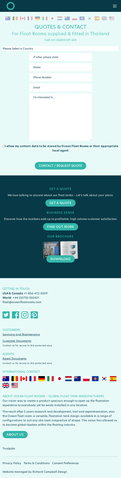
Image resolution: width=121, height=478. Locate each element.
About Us (15, 434)
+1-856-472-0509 (36, 293)
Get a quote (60, 203)
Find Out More (60, 227)
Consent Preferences (65, 463)
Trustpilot (9, 448)
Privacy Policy (12, 463)
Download (60, 259)
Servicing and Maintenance (21, 334)
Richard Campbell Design (50, 471)
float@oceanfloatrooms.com (22, 302)
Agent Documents (15, 358)
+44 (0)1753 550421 (26, 297)
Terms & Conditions (37, 463)
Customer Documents (17, 341)
